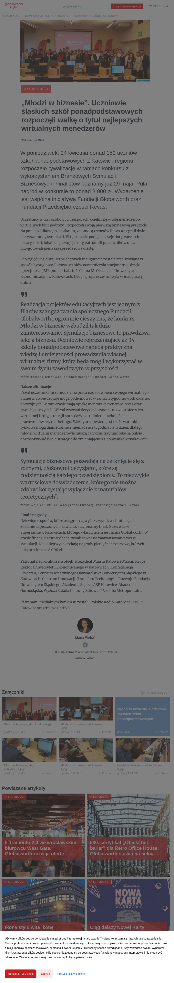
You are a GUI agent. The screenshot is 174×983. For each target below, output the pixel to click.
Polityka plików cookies (71, 973)
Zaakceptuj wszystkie (21, 973)
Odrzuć (45, 973)
